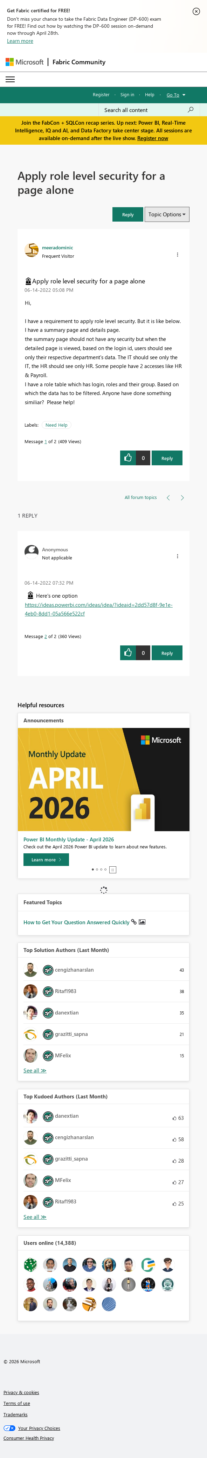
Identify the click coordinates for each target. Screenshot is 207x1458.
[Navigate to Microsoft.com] (24, 62)
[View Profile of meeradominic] (57, 247)
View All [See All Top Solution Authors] (35, 1070)
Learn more (20, 40)
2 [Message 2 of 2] (45, 636)
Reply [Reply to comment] (167, 653)
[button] (127, 214)
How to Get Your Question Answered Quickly (77, 922)
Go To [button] (173, 95)
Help (149, 94)
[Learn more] (46, 859)
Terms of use (17, 1403)
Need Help (57, 424)
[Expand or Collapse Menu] (10, 79)
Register (101, 94)
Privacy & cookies (21, 1392)
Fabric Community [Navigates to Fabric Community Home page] (79, 62)
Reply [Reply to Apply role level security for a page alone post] (167, 458)
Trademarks (16, 1414)
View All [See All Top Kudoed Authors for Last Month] (35, 1217)
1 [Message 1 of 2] (45, 441)
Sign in (127, 94)
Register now (152, 138)
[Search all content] (149, 110)
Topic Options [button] (165, 214)
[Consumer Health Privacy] (104, 1437)
